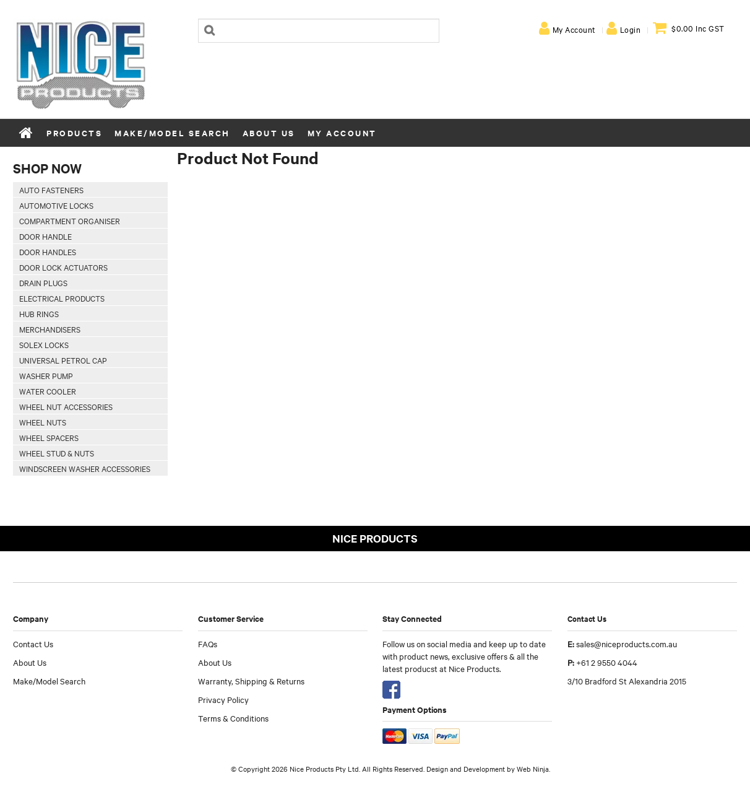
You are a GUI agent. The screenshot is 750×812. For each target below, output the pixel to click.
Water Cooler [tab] (47, 390)
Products (74, 133)
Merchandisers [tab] (49, 328)
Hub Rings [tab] (39, 313)
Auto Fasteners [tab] (51, 189)
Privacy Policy (223, 699)
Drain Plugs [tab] (43, 282)
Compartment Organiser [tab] (69, 220)
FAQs (207, 643)
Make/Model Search (172, 133)
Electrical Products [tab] (62, 297)
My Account (574, 29)
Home (26, 132)
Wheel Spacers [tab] (49, 437)
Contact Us (33, 643)
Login (630, 29)
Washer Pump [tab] (46, 375)
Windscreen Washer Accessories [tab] (84, 468)
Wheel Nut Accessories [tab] (66, 406)
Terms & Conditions (233, 717)
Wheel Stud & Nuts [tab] (56, 452)
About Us (269, 133)
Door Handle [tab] (45, 236)
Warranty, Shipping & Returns (251, 680)
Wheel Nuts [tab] (42, 421)
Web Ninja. (533, 769)
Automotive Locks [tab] (56, 205)
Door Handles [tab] (47, 251)
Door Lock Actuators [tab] (63, 267)
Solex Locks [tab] (44, 344)
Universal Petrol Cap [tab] (63, 359)
